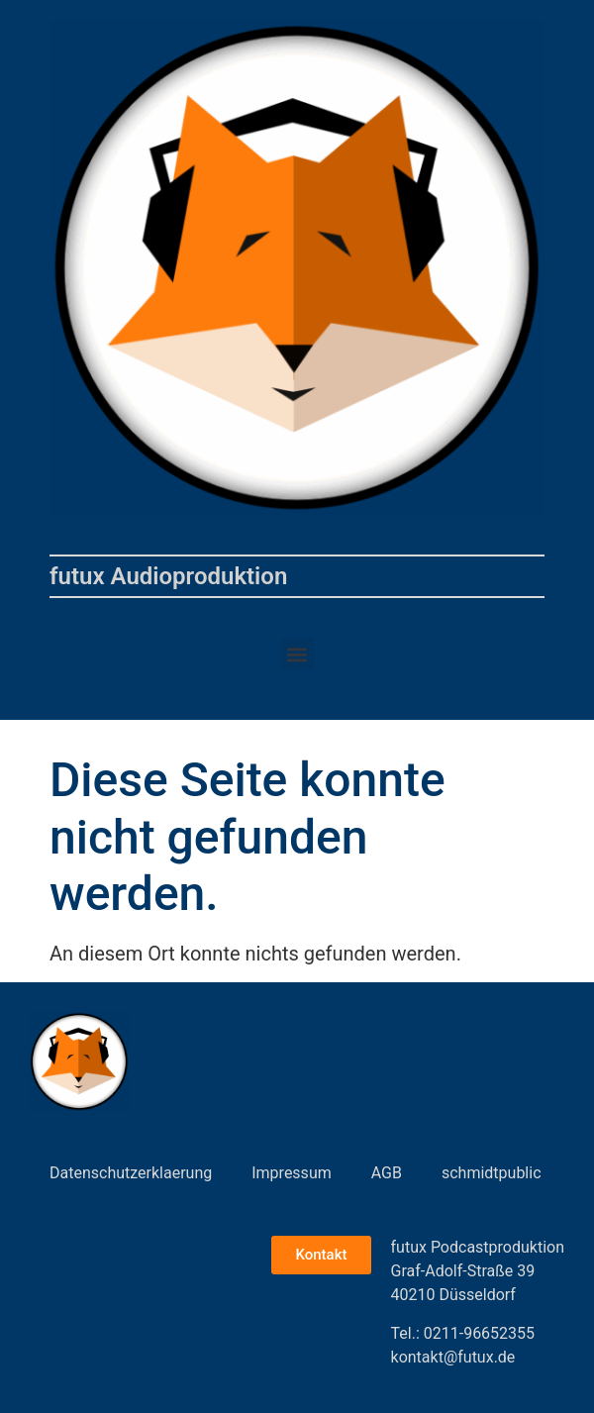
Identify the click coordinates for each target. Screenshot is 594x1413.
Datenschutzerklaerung (131, 1172)
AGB (386, 1172)
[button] (297, 654)
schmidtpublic (492, 1172)
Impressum (291, 1172)
